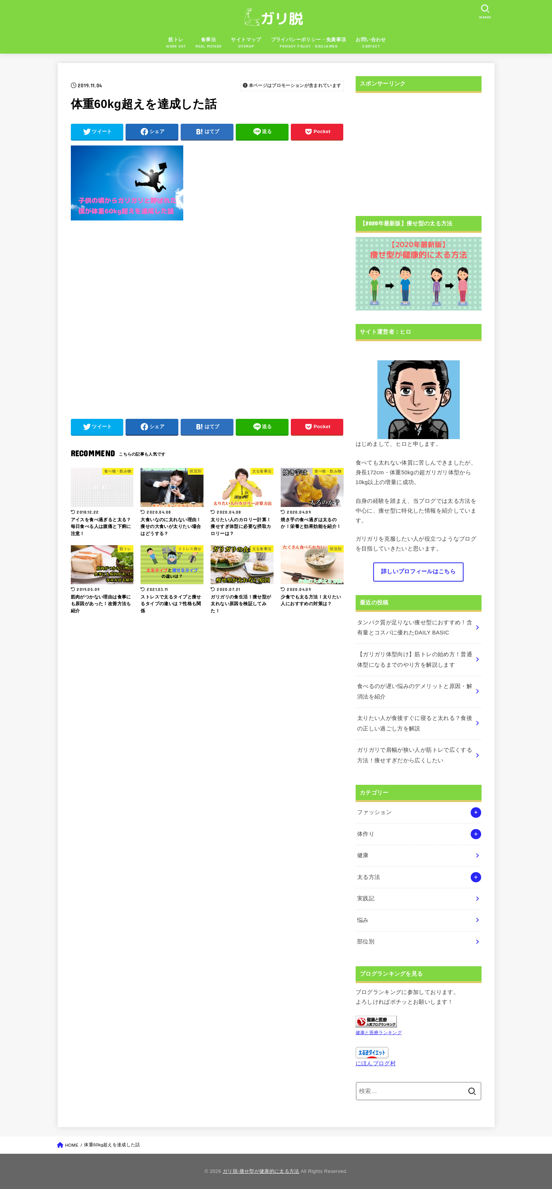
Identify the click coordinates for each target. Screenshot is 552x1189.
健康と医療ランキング (379, 1032)
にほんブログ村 (376, 1063)
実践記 (365, 898)
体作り (365, 834)
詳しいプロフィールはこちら (418, 571)
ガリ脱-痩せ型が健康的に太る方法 (261, 1171)
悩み (363, 920)
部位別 (365, 942)
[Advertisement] (207, 315)
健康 (363, 855)
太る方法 (368, 877)
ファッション (374, 812)
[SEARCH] (485, 11)
